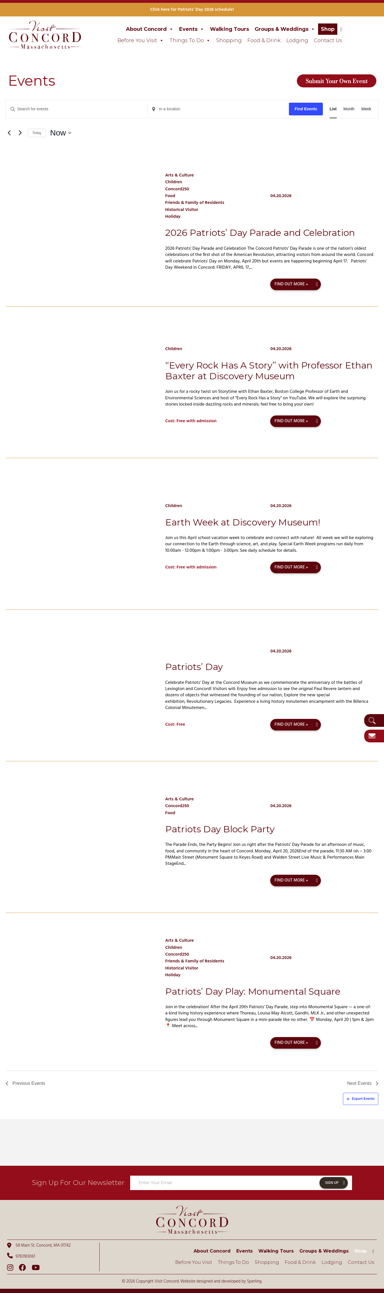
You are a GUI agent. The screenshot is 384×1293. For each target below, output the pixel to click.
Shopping (229, 40)
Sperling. (254, 1281)
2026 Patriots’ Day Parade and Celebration (260, 232)
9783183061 (21, 1256)
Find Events (306, 109)
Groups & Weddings (285, 29)
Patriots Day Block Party (219, 829)
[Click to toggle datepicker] (60, 133)
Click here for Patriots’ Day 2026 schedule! (192, 9)
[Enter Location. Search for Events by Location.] (218, 109)
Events (191, 29)
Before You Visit (140, 40)
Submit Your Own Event (337, 80)
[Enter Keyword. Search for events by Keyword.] (76, 109)
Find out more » (291, 284)
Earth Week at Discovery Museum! (242, 522)
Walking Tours (229, 29)
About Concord (149, 29)
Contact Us (328, 40)
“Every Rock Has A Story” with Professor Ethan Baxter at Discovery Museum (268, 371)
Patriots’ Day (194, 666)
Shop (327, 29)
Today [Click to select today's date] (36, 133)
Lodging (297, 40)
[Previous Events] (9, 133)
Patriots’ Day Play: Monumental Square (252, 991)
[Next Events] (20, 133)
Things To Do (190, 40)
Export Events (361, 1099)
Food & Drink (264, 40)
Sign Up (331, 1183)
